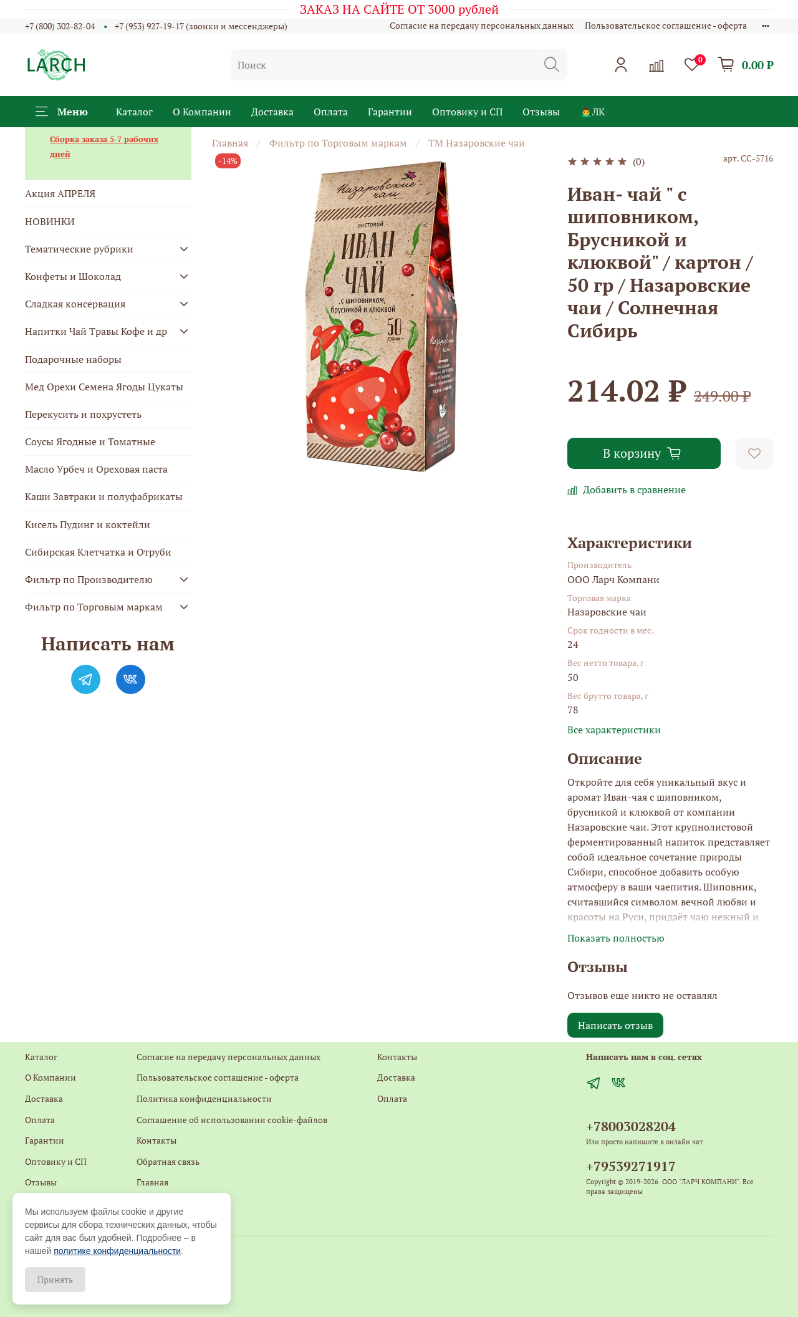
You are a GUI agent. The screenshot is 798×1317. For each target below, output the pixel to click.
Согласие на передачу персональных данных (482, 25)
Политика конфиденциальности (204, 1098)
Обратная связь (168, 1161)
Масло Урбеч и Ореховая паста (96, 469)
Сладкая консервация (75, 304)
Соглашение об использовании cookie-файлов (232, 1120)
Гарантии (390, 111)
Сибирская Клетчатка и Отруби (98, 552)
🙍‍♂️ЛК (592, 111)
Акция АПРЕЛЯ (60, 193)
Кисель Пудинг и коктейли (87, 524)
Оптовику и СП (467, 111)
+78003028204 (631, 1126)
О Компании (202, 111)
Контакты (156, 1140)
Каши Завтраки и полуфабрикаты (104, 496)
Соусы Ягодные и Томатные (90, 441)
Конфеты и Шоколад (73, 276)
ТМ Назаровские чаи (476, 143)
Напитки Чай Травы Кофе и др (96, 331)
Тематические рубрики (79, 249)
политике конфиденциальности (117, 1251)
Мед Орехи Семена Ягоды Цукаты (104, 386)
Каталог (134, 111)
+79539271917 (631, 1166)
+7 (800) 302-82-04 (60, 26)
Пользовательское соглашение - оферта (666, 25)
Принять (55, 1279)
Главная (230, 143)
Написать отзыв (615, 1025)
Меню (62, 111)
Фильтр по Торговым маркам (338, 143)
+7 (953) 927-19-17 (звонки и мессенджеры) (201, 26)
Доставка (272, 111)
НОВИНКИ (50, 221)
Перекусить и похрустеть (83, 414)
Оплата (331, 111)
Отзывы (541, 111)
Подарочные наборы (73, 359)
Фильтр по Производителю (89, 579)
